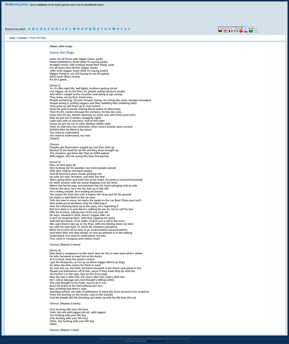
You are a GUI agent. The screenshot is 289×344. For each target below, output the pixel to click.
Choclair (23, 38)
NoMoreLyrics (16, 4)
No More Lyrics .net (155, 341)
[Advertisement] (144, 16)
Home (12, 38)
